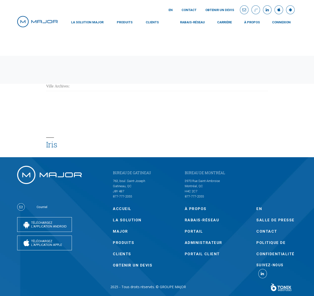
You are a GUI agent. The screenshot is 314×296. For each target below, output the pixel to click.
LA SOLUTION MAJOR (87, 22)
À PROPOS (252, 22)
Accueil (122, 209)
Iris (51, 144)
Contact (189, 10)
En (171, 10)
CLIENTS (152, 22)
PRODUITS (124, 22)
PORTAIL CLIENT (202, 254)
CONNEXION (281, 22)
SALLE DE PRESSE (275, 220)
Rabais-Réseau (192, 22)
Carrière (224, 22)
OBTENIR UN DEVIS (219, 10)
